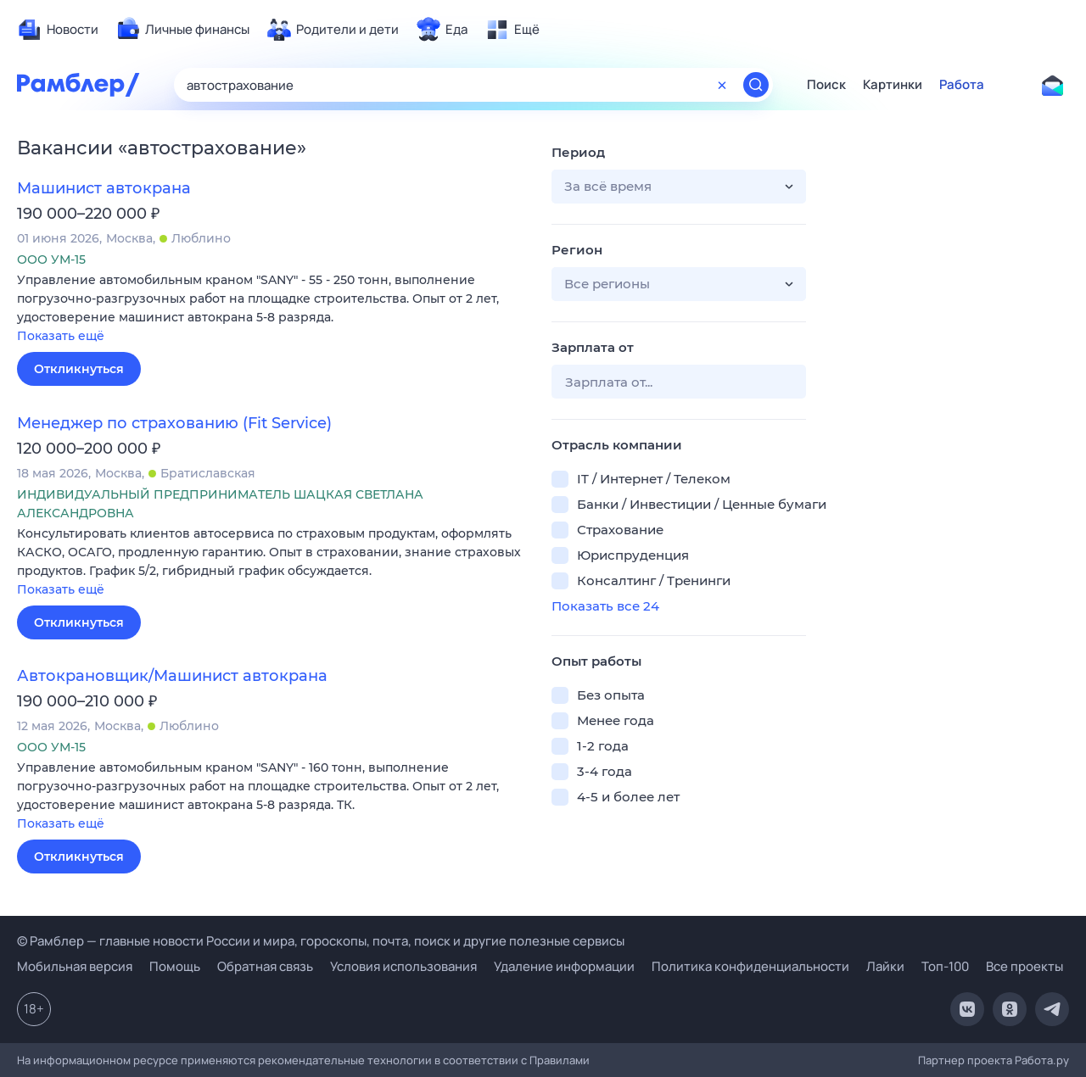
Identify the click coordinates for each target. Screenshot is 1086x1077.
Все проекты (1024, 966)
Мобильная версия (74, 966)
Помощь (174, 966)
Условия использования (403, 966)
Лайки (885, 966)
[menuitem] (57, 29)
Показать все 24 (605, 606)
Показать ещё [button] (60, 335)
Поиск (826, 84)
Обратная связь (265, 966)
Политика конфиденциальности (750, 966)
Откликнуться (79, 369)
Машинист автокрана (104, 188)
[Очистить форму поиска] (722, 85)
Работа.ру (1042, 1060)
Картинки (892, 84)
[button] (271, 309)
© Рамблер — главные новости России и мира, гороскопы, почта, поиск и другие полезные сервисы (320, 941)
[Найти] (756, 85)
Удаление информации (564, 966)
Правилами (559, 1060)
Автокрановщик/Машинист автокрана (172, 676)
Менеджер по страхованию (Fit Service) (174, 423)
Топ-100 (945, 966)
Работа (961, 84)
